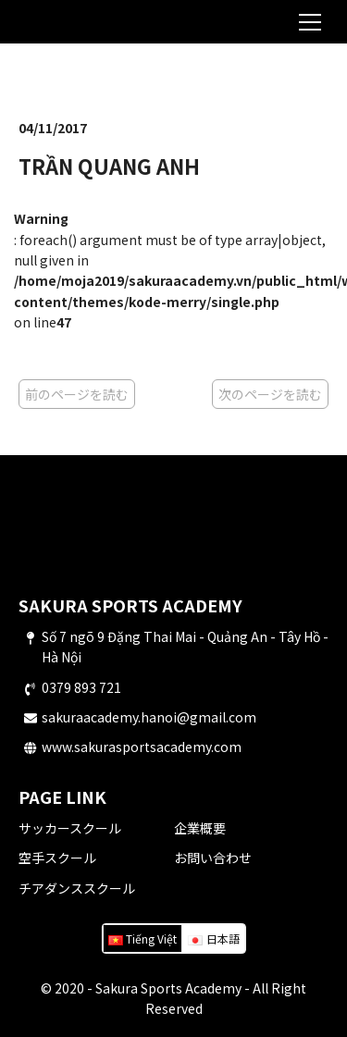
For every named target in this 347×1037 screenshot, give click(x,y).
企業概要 (200, 828)
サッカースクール (70, 828)
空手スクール (57, 857)
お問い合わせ (213, 857)
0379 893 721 (81, 687)
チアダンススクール (77, 888)
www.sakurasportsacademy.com (142, 746)
